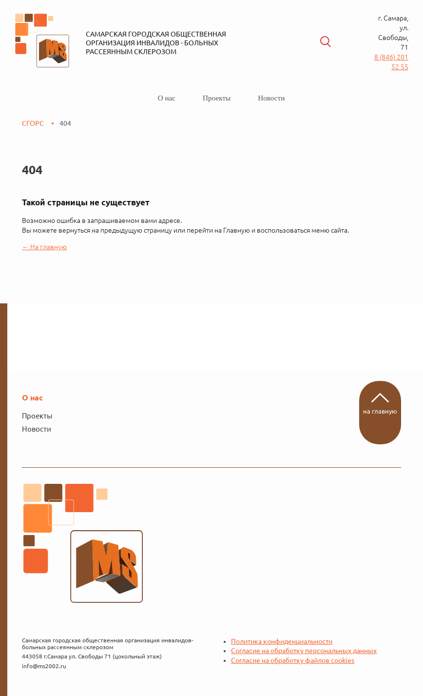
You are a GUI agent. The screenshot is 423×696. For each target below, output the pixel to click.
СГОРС (33, 123)
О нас (166, 98)
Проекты (217, 98)
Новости (271, 98)
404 (65, 123)
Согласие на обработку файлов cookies (292, 660)
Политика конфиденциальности (281, 641)
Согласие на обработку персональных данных (304, 651)
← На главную (44, 247)
